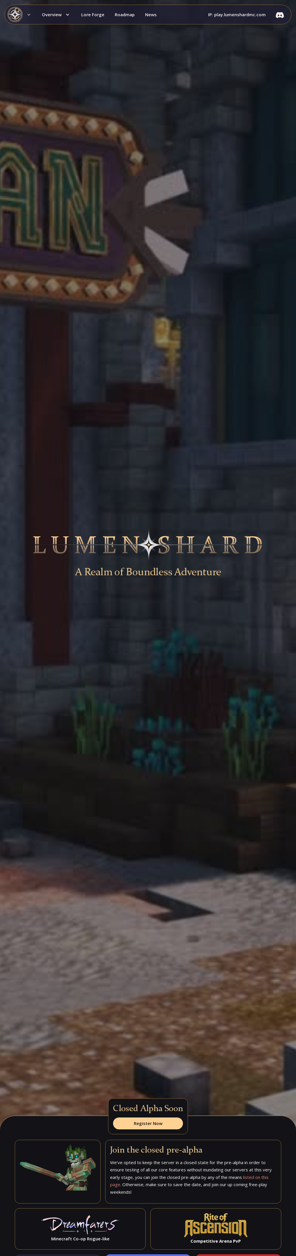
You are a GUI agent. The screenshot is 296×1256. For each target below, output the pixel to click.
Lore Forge (92, 14)
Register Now (148, 1123)
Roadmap (125, 14)
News (151, 14)
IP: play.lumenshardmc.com (237, 14)
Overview (52, 14)
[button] (21, 14)
